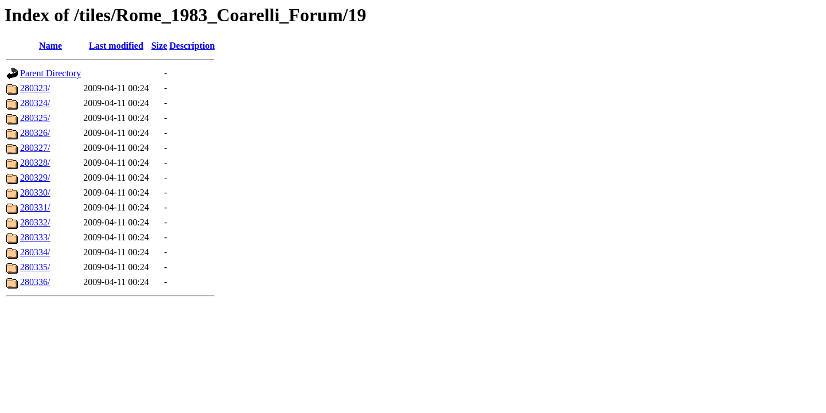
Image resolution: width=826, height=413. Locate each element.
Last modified (116, 45)
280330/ (35, 192)
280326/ (35, 133)
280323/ (35, 88)
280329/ (35, 177)
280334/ (35, 252)
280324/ (35, 103)
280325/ (35, 118)
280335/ (35, 267)
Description (192, 45)
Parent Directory (50, 73)
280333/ (35, 237)
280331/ (35, 207)
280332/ (35, 222)
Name (50, 45)
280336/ (35, 282)
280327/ (35, 148)
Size (159, 45)
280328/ (35, 162)
